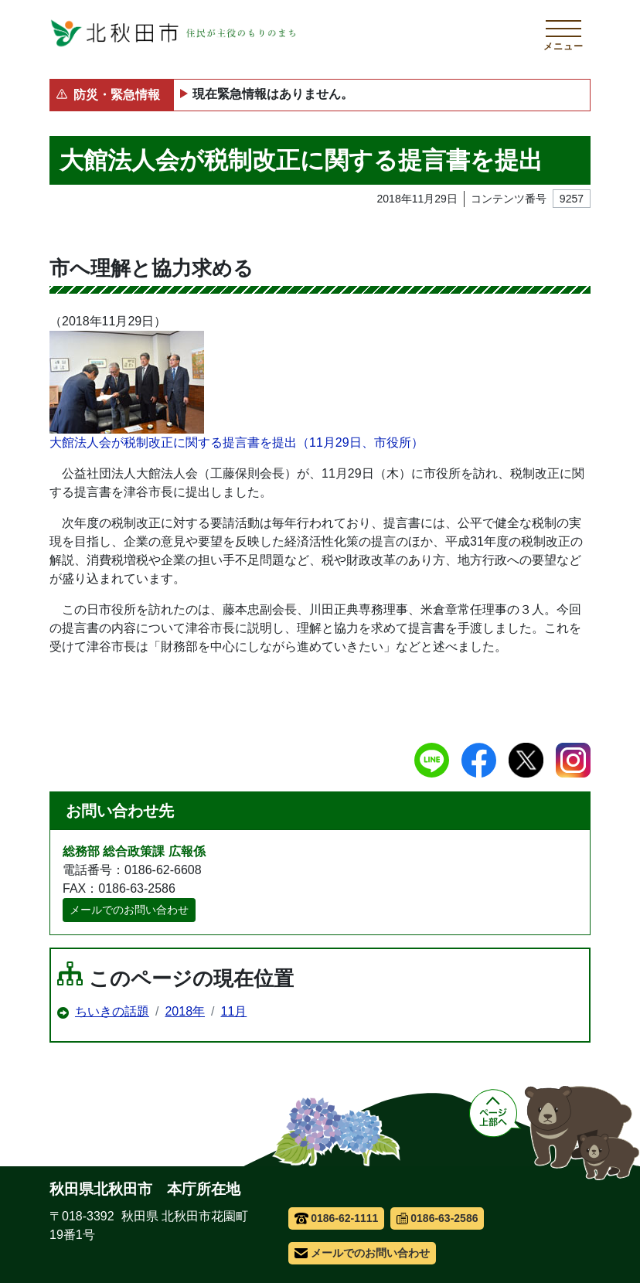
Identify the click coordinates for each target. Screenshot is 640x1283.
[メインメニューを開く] (563, 33)
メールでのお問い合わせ (129, 910)
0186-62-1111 (336, 1218)
